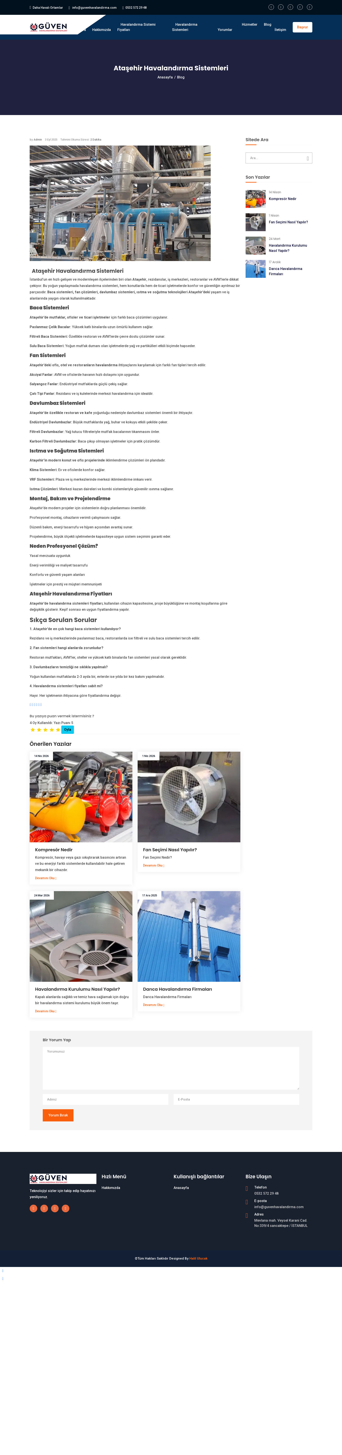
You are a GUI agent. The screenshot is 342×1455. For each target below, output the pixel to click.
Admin (38, 139)
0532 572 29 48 (136, 7)
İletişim (280, 30)
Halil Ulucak (198, 1258)
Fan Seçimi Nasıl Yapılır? (170, 850)
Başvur (302, 27)
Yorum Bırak (58, 1115)
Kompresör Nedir (54, 850)
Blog (267, 24)
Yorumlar (225, 30)
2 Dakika (95, 139)
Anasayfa (78, 30)
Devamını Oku (45, 878)
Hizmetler (249, 24)
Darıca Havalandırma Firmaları (177, 989)
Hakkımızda (101, 30)
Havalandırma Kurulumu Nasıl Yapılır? (77, 989)
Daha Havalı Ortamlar (48, 7)
